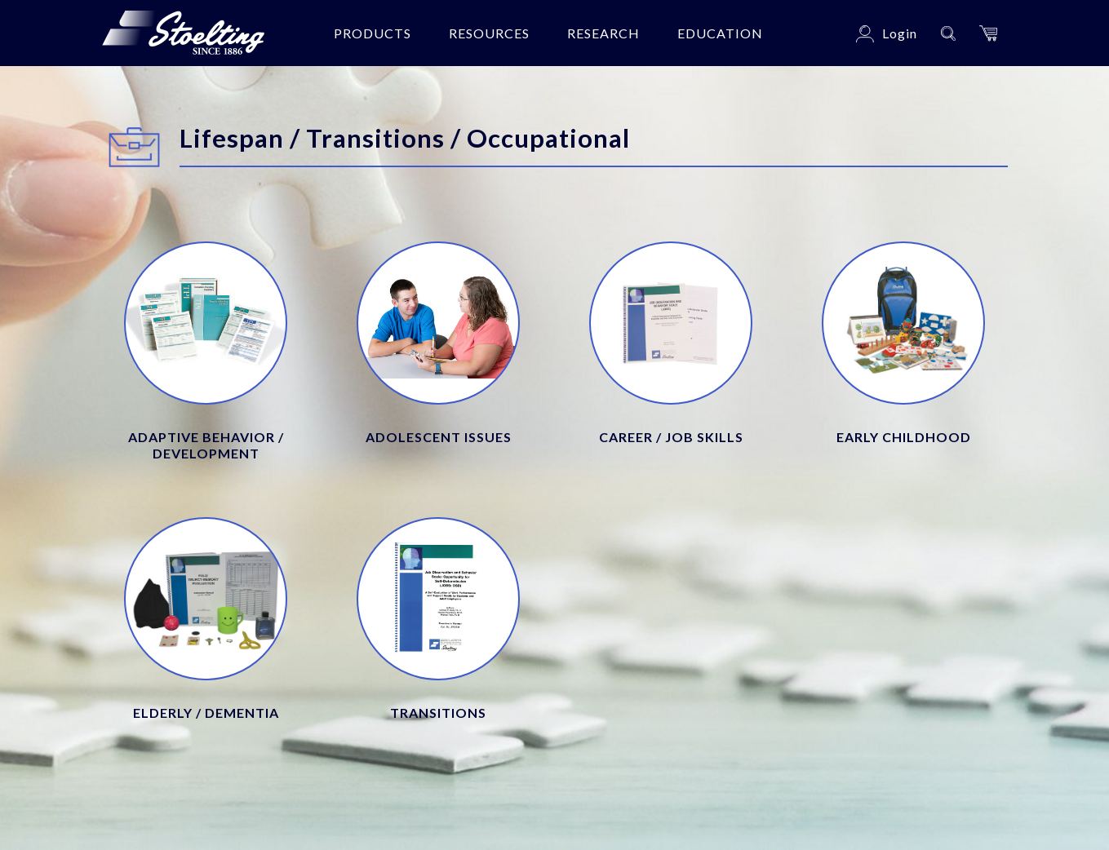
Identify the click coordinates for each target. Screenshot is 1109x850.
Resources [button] (489, 33)
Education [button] (720, 33)
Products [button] (372, 33)
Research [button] (603, 33)
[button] (988, 33)
